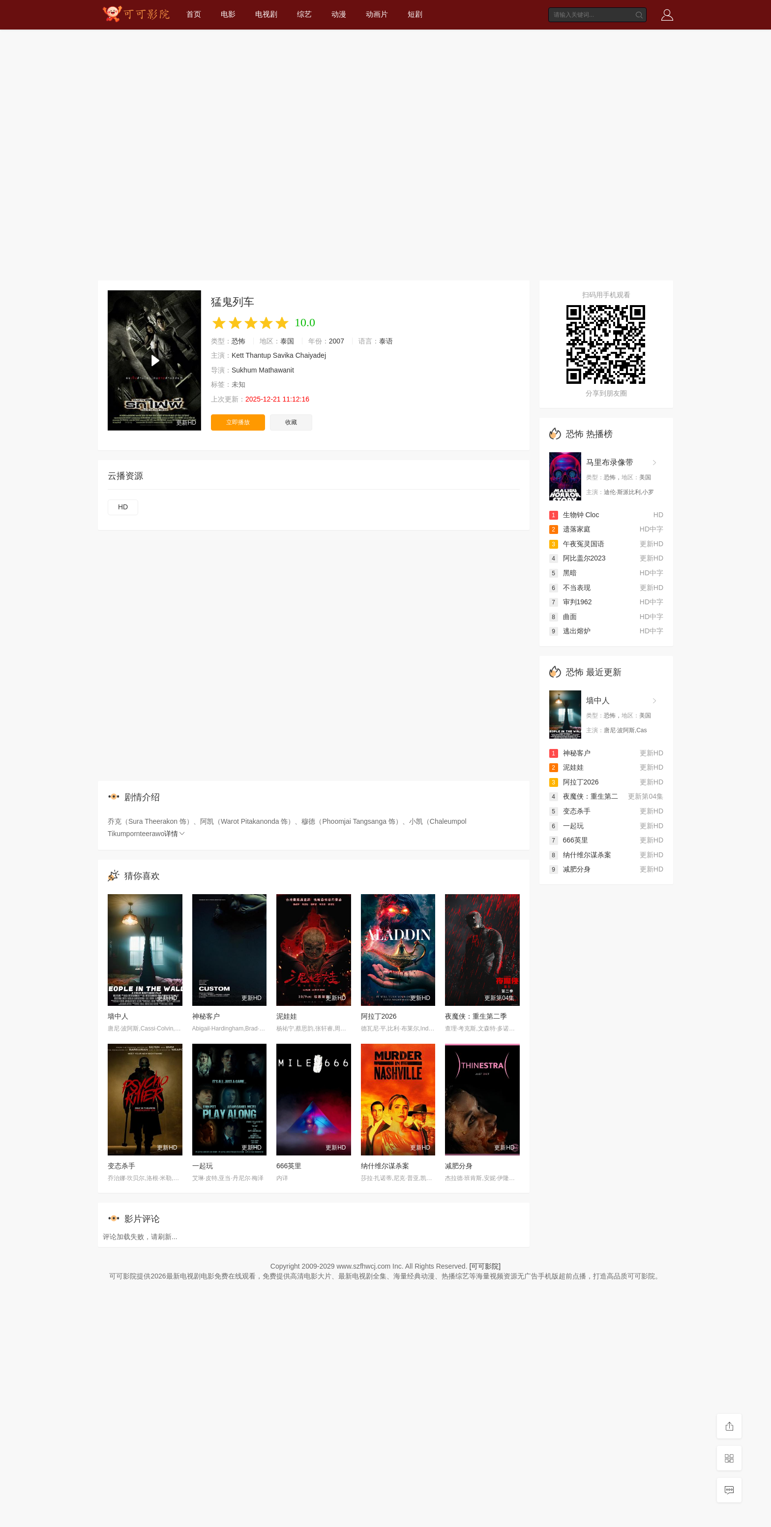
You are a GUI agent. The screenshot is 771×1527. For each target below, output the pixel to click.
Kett (238, 355)
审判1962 (570, 602)
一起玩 (202, 1166)
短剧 (415, 14)
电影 (228, 14)
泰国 (287, 341)
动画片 (377, 14)
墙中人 (118, 1016)
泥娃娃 (286, 1016)
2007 (336, 341)
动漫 (338, 14)
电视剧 (266, 14)
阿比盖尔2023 (577, 558)
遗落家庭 (570, 529)
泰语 (386, 341)
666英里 (288, 1166)
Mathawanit (276, 370)
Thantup (258, 355)
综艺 (304, 14)
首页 (193, 14)
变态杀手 (121, 1166)
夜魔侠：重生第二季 (476, 1016)
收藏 (291, 422)
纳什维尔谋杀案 (385, 1166)
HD (123, 507)
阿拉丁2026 (379, 1016)
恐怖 (238, 341)
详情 (175, 834)
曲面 (563, 617)
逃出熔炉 (570, 631)
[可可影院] (485, 1266)
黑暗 (563, 573)
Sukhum (244, 370)
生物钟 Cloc (574, 515)
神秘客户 (206, 1016)
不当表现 (570, 588)
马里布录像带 (609, 462)
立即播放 (238, 422)
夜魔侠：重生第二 (583, 796)
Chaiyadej (311, 355)
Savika (283, 355)
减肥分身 (459, 1166)
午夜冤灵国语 (576, 544)
